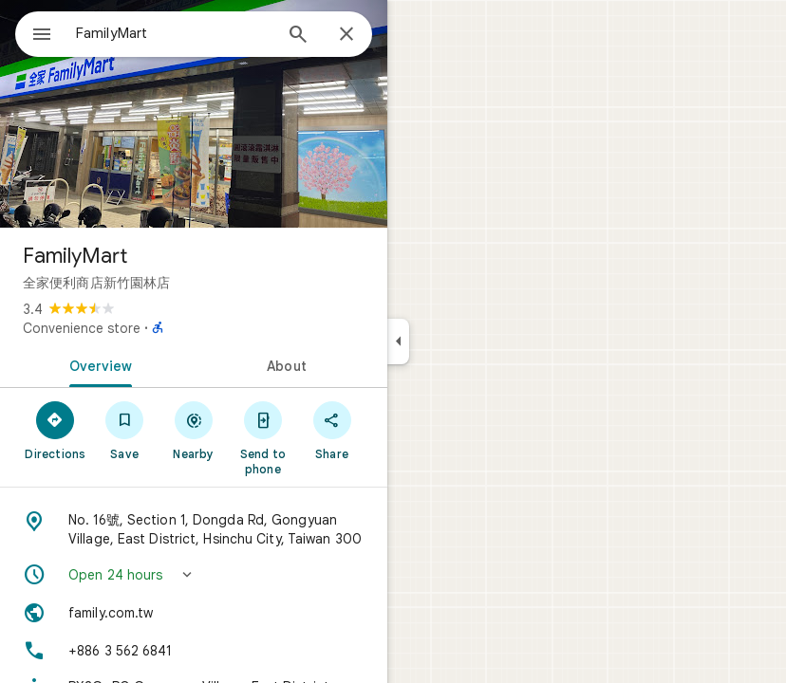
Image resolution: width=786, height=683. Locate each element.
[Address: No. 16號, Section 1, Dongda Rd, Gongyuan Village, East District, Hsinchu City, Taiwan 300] (193, 529)
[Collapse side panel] (398, 341)
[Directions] (55, 429)
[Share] (331, 429)
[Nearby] (194, 429)
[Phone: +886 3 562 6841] (193, 651)
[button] (193, 575)
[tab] (97, 364)
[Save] (124, 429)
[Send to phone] (262, 437)
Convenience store (81, 328)
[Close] (346, 35)
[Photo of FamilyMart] (193, 114)
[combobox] (173, 33)
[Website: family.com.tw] (193, 613)
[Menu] (41, 36)
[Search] (298, 36)
